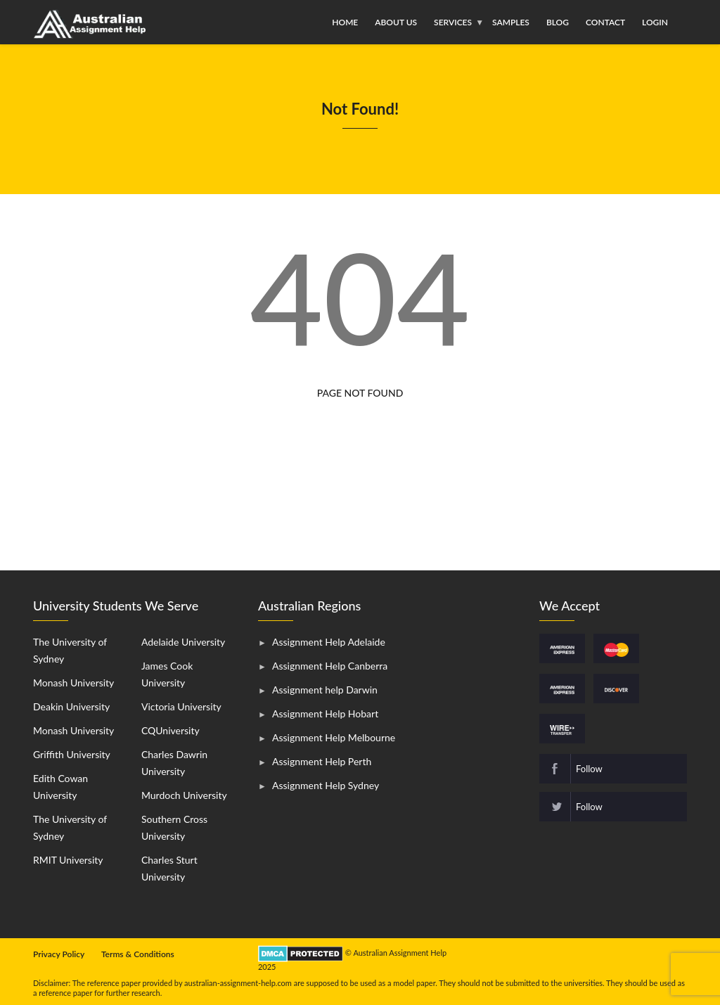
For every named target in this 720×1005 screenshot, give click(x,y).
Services (453, 22)
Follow (589, 768)
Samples (510, 22)
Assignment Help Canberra (329, 666)
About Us (396, 22)
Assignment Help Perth (321, 761)
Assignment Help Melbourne (333, 737)
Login (655, 22)
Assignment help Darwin (325, 690)
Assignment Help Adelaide (328, 642)
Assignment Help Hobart (325, 713)
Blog (557, 22)
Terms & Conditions (137, 954)
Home (345, 22)
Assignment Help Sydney (325, 785)
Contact (605, 22)
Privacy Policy (58, 954)
